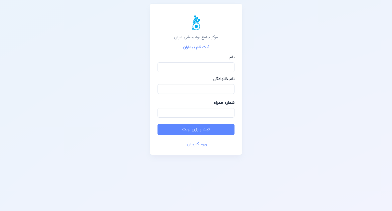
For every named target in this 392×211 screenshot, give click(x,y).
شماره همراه (224, 103)
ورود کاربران (197, 144)
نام (232, 57)
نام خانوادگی (223, 79)
